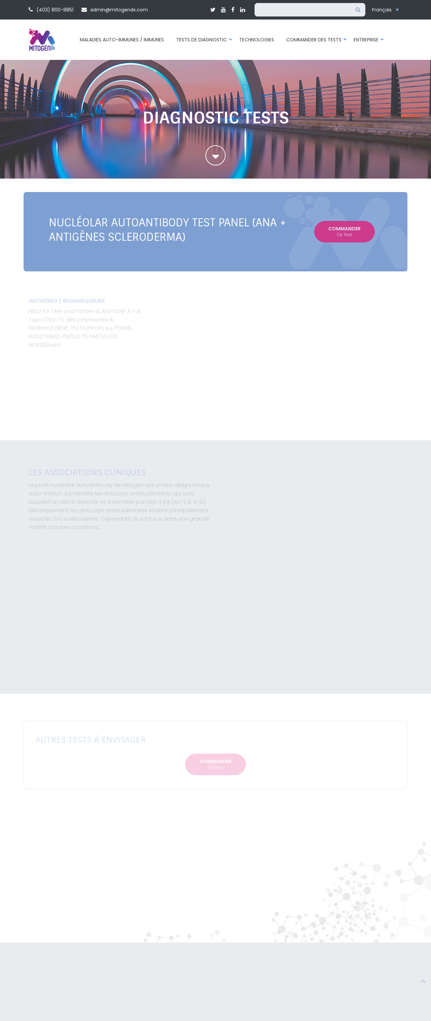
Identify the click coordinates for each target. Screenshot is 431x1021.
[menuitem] (387, 10)
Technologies (256, 39)
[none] (387, 10)
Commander (344, 231)
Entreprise (366, 39)
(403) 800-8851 (51, 9)
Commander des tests (313, 39)
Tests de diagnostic (201, 39)
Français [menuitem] (382, 9)
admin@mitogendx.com (114, 9)
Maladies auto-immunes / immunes (122, 39)
